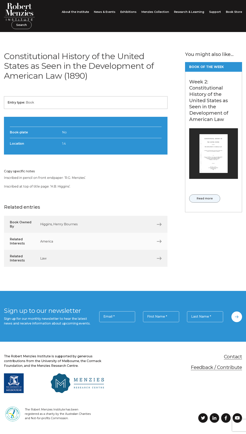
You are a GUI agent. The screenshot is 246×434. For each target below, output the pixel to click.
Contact (233, 356)
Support (215, 12)
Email (109, 317)
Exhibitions (128, 12)
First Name (157, 317)
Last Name (201, 317)
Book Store (234, 12)
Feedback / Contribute (216, 367)
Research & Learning (189, 12)
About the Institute (75, 12)
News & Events (104, 12)
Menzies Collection (155, 12)
